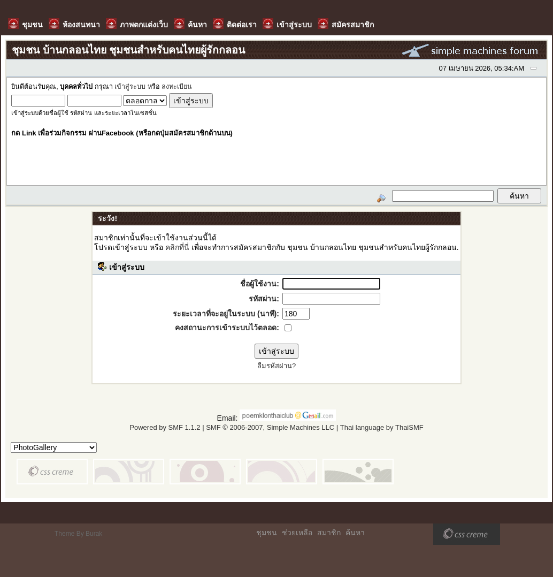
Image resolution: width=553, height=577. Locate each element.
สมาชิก (329, 532)
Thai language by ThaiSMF (382, 427)
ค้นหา (355, 532)
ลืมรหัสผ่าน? (276, 366)
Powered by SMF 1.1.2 (164, 427)
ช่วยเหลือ (297, 532)
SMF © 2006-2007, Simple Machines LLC (270, 427)
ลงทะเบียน (177, 86)
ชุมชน (266, 532)
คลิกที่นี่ (177, 247)
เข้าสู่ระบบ (129, 86)
